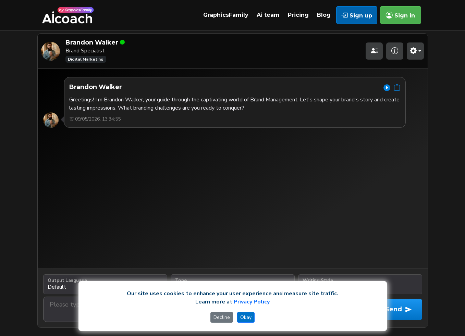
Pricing (298, 15)
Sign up (356, 15)
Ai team (268, 15)
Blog (324, 15)
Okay (246, 317)
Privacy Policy (252, 302)
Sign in (400, 15)
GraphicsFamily (225, 15)
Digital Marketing (85, 59)
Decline (221, 317)
